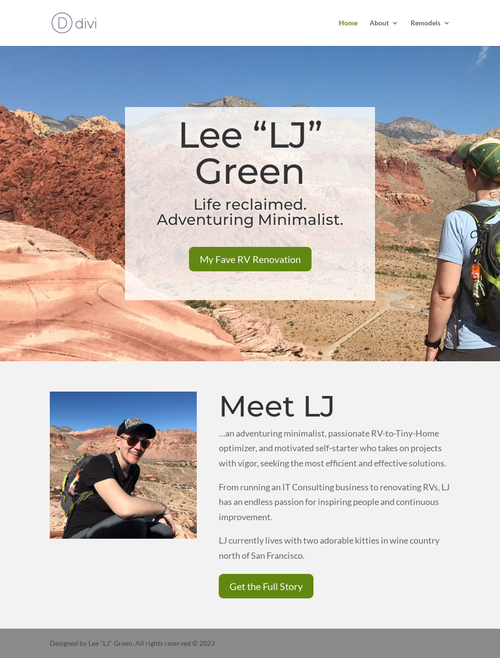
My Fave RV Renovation (250, 259)
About (379, 23)
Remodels (425, 23)
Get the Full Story (266, 586)
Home (348, 23)
